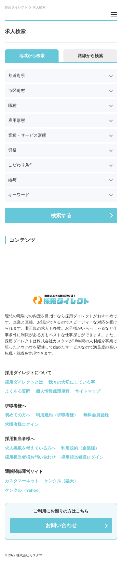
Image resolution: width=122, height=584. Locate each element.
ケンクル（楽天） (61, 480)
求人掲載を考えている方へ (30, 448)
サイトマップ (87, 391)
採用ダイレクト (16, 7)
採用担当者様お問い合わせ (30, 457)
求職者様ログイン (22, 424)
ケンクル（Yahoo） (24, 490)
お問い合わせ (61, 525)
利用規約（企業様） (80, 448)
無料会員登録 (96, 415)
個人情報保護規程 (53, 391)
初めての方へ (17, 415)
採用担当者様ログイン (82, 457)
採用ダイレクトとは (24, 382)
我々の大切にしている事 (71, 382)
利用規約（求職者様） (57, 415)
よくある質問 (17, 391)
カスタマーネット (22, 480)
